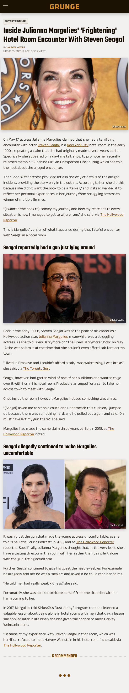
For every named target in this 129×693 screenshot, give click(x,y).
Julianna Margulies (53, 336)
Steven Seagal (49, 145)
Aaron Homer (16, 47)
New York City (77, 145)
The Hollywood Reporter (95, 542)
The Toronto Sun (36, 368)
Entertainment (16, 21)
